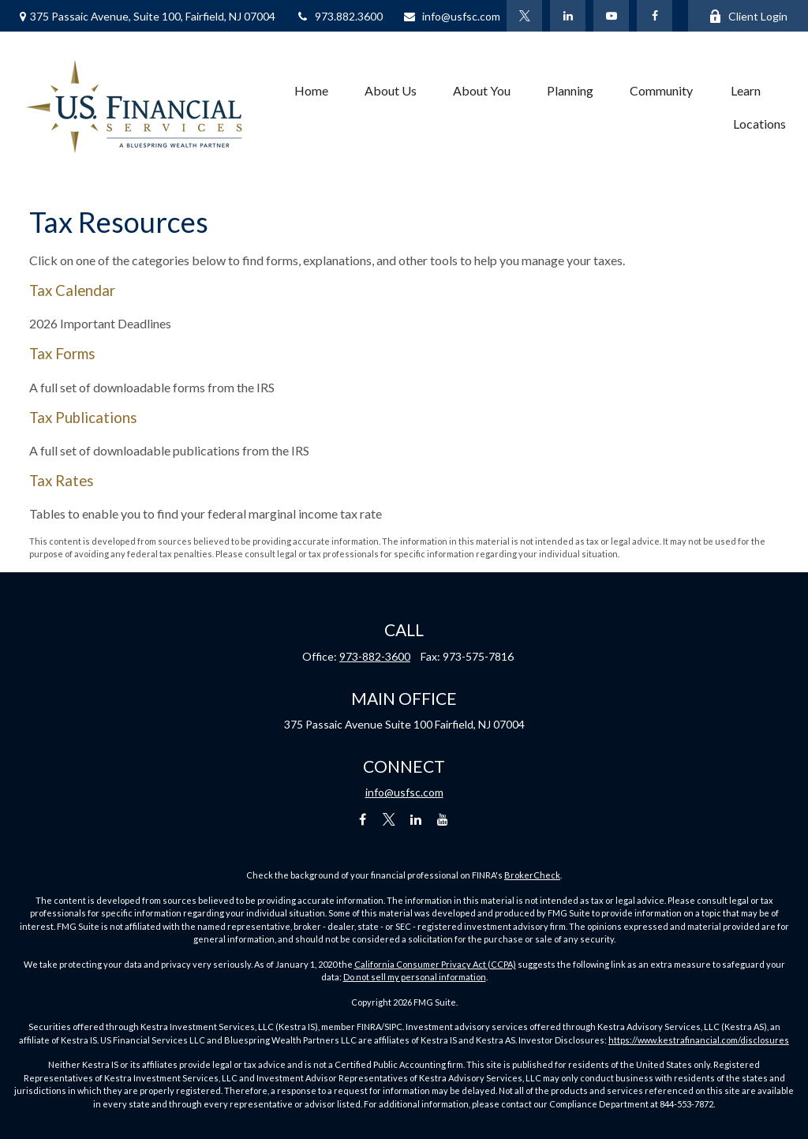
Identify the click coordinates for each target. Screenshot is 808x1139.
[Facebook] (654, 16)
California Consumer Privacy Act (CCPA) (435, 964)
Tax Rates (61, 480)
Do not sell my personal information (414, 977)
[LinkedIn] (567, 16)
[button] (311, 90)
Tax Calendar (72, 290)
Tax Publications (83, 417)
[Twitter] (524, 16)
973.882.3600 (339, 16)
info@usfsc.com (451, 16)
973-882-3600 (374, 656)
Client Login (748, 16)
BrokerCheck (532, 875)
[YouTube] (611, 16)
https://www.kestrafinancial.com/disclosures (698, 1040)
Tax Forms (62, 353)
